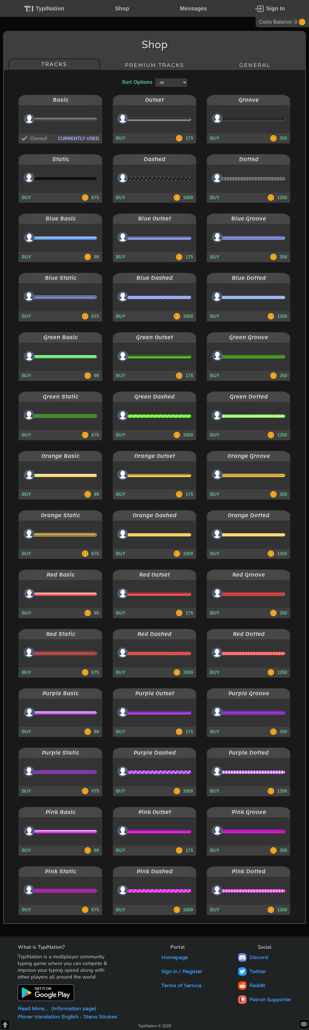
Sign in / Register (177, 971)
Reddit (251, 985)
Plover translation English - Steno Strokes (67, 1017)
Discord (253, 957)
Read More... (57, 1009)
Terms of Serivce (177, 985)
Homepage (170, 957)
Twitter (252, 971)
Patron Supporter (264, 999)
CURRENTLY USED (78, 138)
